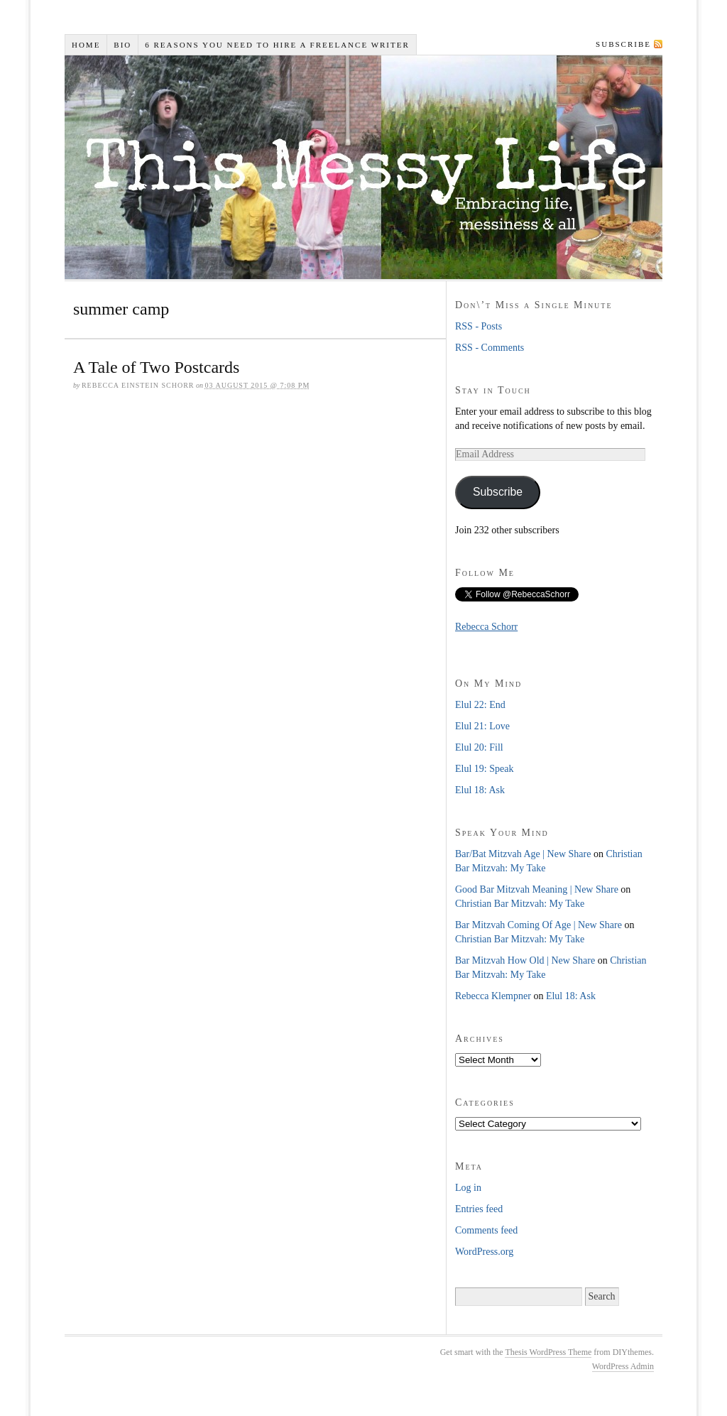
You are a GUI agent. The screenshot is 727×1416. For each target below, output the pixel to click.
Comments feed (486, 1230)
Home (86, 44)
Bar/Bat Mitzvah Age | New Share (523, 854)
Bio (122, 44)
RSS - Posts (478, 326)
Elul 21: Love (482, 726)
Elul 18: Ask (480, 790)
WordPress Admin (623, 1366)
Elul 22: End (480, 704)
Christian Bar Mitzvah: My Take (519, 903)
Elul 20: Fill (479, 747)
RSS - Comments (489, 347)
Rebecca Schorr (486, 626)
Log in (468, 1187)
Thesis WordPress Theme (548, 1352)
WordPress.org (484, 1251)
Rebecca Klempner (493, 996)
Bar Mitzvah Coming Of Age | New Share (538, 925)
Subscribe (623, 44)
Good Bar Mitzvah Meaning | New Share (536, 889)
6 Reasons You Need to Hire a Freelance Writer (277, 44)
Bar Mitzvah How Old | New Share (525, 960)
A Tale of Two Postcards (156, 367)
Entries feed (479, 1209)
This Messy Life (367, 167)
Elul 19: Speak (484, 768)
